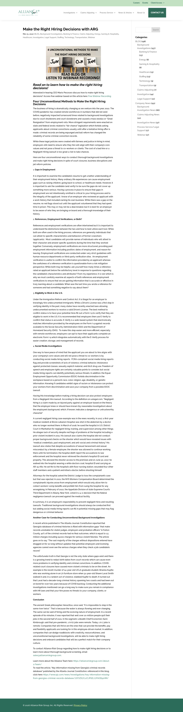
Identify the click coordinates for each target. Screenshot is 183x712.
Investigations (69, 13)
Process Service (106, 13)
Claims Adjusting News (148, 114)
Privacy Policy (80, 705)
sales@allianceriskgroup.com (47, 655)
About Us (141, 13)
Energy (97, 34)
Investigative (38, 37)
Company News (142, 103)
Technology (69, 37)
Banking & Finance (71, 34)
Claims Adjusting (87, 13)
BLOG (37, 34)
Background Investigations (51, 34)
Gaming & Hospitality (110, 34)
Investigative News (146, 122)
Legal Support (50, 37)
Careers (136, 3)
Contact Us (157, 12)
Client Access (156, 3)
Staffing (60, 37)
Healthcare (27, 37)
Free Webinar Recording (99, 96)
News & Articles (125, 13)
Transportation (81, 37)
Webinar (91, 37)
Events (145, 3)
